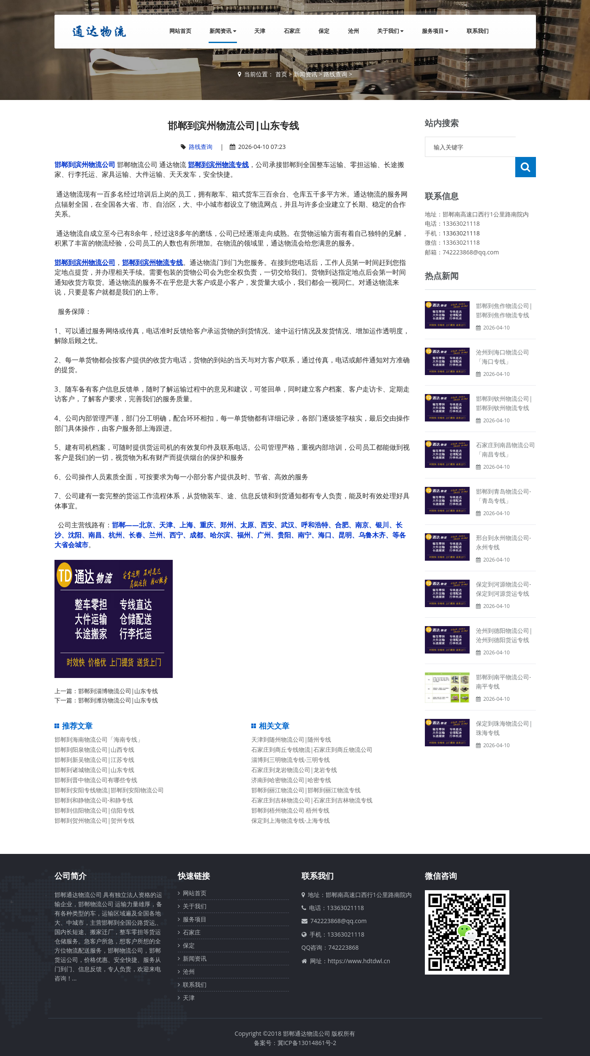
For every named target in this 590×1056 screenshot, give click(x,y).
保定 (323, 31)
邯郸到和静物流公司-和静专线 (93, 800)
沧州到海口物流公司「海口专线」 (502, 336)
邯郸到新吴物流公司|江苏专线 (94, 760)
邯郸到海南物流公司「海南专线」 (98, 739)
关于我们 (390, 31)
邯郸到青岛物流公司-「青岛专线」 (503, 475)
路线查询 (335, 74)
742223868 (343, 947)
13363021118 (461, 213)
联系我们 (478, 31)
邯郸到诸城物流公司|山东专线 (94, 770)
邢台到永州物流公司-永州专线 (503, 522)
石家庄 (291, 31)
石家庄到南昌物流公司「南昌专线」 (505, 429)
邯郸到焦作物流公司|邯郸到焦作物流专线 (504, 290)
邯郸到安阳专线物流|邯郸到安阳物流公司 (109, 790)
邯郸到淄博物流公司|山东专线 (118, 691)
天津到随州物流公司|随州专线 (291, 739)
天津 (258, 31)
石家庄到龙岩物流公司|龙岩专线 (294, 770)
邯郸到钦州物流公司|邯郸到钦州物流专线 (504, 383)
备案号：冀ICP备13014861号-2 (295, 1043)
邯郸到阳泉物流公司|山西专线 (94, 749)
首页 (281, 74)
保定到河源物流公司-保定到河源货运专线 (503, 568)
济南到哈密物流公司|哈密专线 (291, 780)
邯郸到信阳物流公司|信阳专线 (94, 810)
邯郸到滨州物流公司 (84, 164)
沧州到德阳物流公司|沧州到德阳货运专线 (504, 615)
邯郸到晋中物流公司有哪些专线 (95, 780)
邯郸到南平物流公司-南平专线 (503, 661)
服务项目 (434, 31)
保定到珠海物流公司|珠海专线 (504, 707)
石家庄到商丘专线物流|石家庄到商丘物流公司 (312, 749)
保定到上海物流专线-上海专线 (290, 820)
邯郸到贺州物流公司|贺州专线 (94, 820)
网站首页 (178, 31)
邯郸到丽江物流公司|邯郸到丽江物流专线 (306, 790)
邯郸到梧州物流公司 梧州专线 (290, 810)
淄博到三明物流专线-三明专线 (290, 760)
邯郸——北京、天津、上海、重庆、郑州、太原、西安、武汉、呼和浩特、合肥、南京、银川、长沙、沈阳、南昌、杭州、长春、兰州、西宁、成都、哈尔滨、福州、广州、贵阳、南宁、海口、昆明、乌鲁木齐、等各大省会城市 (230, 534)
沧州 (352, 31)
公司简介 (70, 875)
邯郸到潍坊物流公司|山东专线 (118, 700)
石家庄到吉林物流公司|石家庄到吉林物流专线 (312, 800)
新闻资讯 (221, 31)
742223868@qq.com (338, 921)
